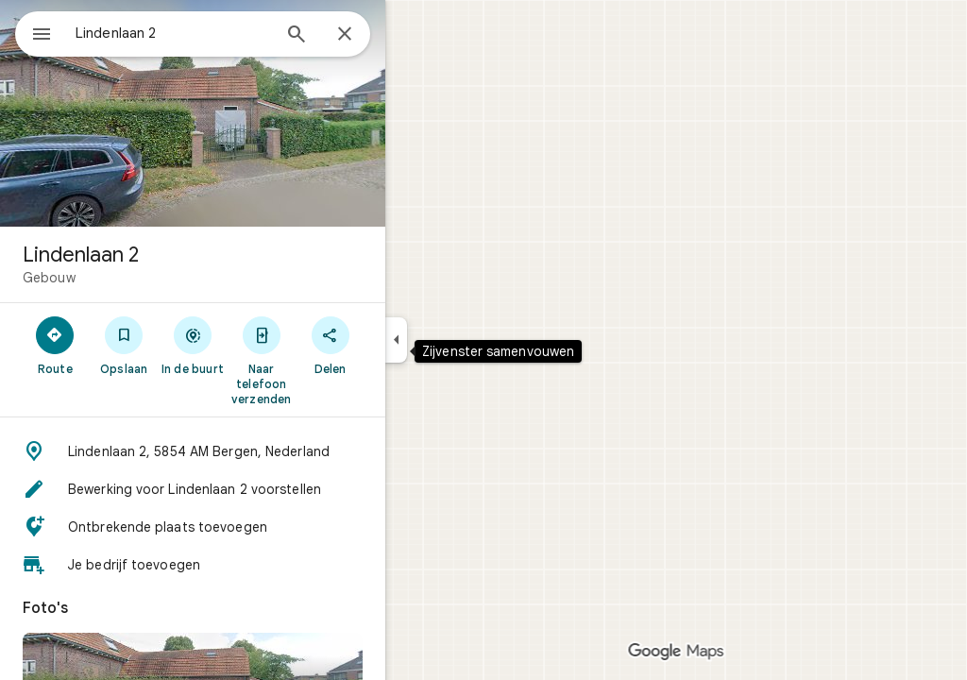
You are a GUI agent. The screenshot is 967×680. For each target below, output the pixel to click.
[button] (260, 451)
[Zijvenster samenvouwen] (464, 340)
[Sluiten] (412, 35)
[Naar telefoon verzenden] (329, 360)
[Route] (123, 345)
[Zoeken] (364, 35)
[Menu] (34, 32)
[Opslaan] (192, 345)
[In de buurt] (261, 345)
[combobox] (222, 33)
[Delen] (398, 345)
